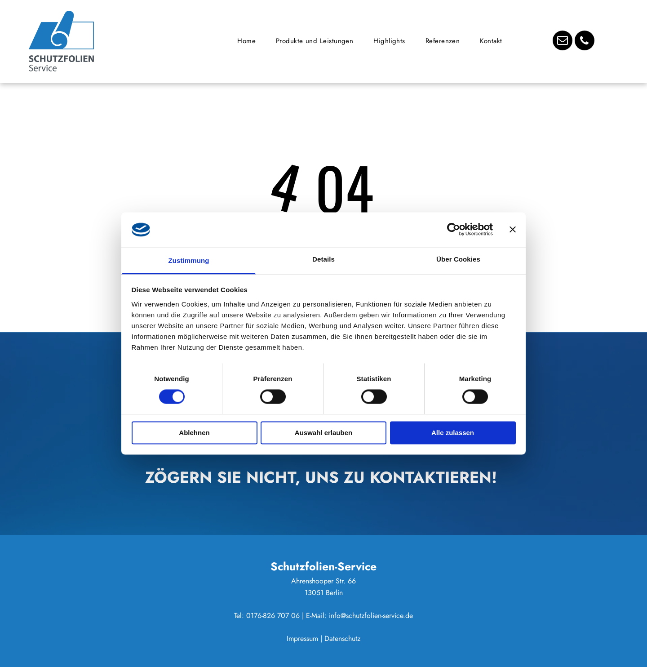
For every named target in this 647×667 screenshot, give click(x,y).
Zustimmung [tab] (188, 260)
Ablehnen (194, 432)
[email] (562, 42)
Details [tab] (323, 259)
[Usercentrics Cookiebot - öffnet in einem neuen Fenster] (453, 229)
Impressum (302, 638)
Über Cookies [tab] (458, 259)
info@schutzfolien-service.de (371, 615)
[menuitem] (249, 41)
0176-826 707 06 (273, 615)
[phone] (584, 42)
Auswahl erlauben (323, 432)
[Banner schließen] (513, 230)
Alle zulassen (452, 432)
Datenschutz (342, 638)
